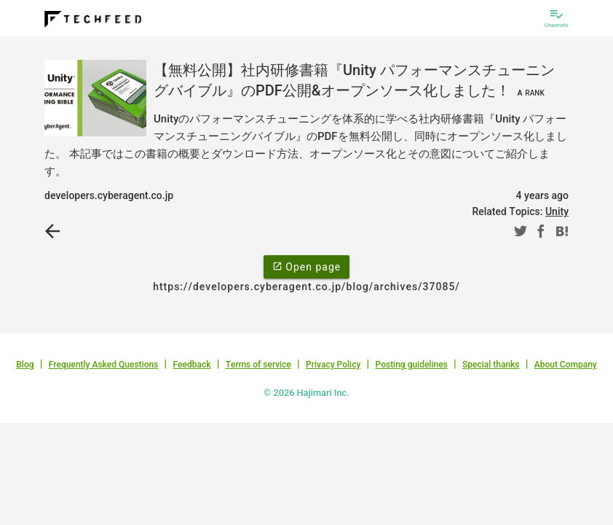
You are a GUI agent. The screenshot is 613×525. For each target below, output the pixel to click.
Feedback (192, 364)
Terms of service (258, 364)
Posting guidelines (411, 364)
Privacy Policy (333, 364)
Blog (24, 364)
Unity (557, 211)
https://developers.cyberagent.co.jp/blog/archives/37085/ (306, 286)
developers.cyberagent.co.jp (108, 195)
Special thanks (491, 364)
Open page (306, 266)
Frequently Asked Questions (104, 364)
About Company (565, 364)
